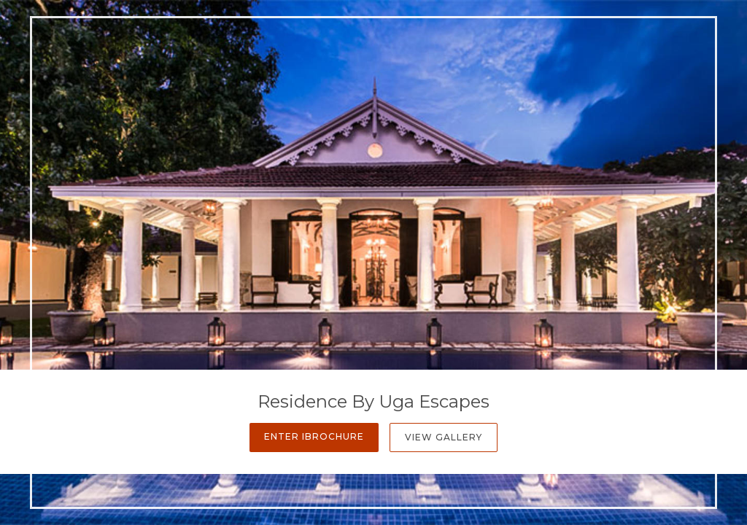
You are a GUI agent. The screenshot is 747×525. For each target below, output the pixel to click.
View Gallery (443, 437)
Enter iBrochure (314, 436)
